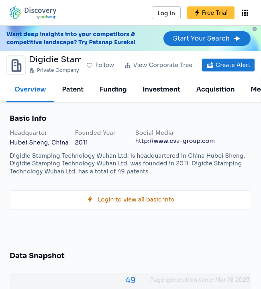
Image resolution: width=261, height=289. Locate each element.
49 (130, 280)
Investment (161, 89)
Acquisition (215, 89)
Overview (30, 89)
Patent (73, 89)
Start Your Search (207, 38)
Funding (113, 89)
